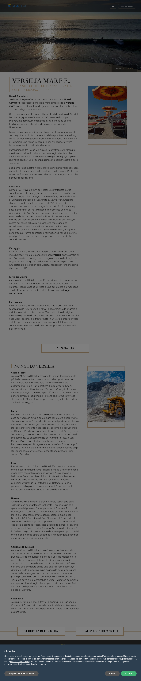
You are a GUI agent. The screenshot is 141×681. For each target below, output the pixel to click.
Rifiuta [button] (112, 673)
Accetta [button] (128, 673)
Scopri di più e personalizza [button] (21, 673)
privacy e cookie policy (19, 661)
